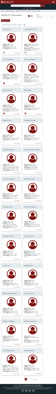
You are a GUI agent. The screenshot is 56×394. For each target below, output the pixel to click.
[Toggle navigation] (53, 2)
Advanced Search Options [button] (28, 8)
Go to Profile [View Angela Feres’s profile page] (38, 287)
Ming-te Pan (7, 29)
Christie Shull (28, 293)
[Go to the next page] (33, 379)
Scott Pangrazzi (8, 59)
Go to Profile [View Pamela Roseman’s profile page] (17, 172)
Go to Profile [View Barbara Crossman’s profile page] (38, 344)
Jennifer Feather (8, 236)
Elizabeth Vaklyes (30, 207)
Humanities (18, 11)
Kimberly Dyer (8, 207)
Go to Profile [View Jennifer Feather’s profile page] (17, 259)
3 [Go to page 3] (30, 379)
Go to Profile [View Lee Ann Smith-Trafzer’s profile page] (38, 172)
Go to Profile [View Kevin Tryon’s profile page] (17, 287)
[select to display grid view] (29, 16)
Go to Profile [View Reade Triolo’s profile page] (17, 143)
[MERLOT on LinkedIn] (29, 391)
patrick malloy (7, 90)
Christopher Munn (30, 29)
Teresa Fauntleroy (9, 179)
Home (2, 11)
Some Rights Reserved (28, 385)
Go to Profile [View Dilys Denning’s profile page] (38, 259)
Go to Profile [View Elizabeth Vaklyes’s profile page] (38, 230)
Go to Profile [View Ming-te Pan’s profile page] (17, 53)
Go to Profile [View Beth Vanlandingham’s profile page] (17, 315)
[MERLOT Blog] (33, 391)
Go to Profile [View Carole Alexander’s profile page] (17, 373)
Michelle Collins (29, 179)
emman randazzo (30, 59)
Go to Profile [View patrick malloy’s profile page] (17, 114)
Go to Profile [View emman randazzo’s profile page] (38, 84)
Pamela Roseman (9, 150)
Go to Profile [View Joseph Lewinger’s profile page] (38, 143)
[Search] (26, 5)
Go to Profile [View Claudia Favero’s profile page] (38, 373)
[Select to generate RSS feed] (24, 25)
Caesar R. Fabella (8, 321)
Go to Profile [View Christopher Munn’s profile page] (38, 53)
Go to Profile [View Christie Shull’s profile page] (38, 315)
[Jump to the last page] (36, 379)
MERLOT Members (10, 11)
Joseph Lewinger (30, 120)
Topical (29, 11)
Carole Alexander (8, 350)
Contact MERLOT (37, 385)
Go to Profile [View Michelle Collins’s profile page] (38, 200)
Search (42, 5)
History (24, 11)
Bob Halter (27, 90)
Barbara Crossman (30, 321)
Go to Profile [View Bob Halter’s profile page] (38, 114)
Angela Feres (28, 265)
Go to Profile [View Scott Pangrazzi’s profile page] (17, 84)
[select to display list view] (32, 16)
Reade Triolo (7, 120)
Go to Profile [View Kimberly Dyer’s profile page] (17, 230)
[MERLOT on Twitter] (26, 391)
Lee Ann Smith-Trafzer (31, 150)
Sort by (37, 15)
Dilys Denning (29, 236)
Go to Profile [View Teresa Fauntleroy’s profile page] (17, 200)
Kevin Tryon (7, 265)
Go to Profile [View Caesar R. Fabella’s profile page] (17, 344)
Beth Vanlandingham (10, 293)
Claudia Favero (29, 350)
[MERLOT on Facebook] (22, 391)
